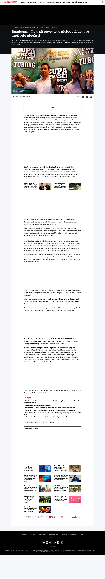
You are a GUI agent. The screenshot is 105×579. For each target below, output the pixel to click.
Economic (33, 2)
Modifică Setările (52, 538)
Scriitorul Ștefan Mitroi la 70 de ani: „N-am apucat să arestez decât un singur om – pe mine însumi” (31, 185)
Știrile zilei (25, 2)
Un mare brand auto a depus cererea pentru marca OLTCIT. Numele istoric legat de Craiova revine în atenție (31, 509)
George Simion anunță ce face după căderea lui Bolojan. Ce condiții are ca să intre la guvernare (61, 477)
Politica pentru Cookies (39, 534)
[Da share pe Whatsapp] (91, 97)
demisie (37, 422)
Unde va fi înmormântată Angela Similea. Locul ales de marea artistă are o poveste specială (30, 488)
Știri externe (50, 2)
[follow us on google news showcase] (41, 517)
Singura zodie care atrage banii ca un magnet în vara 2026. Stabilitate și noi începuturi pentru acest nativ (60, 498)
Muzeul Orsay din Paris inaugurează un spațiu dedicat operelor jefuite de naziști (60, 468)
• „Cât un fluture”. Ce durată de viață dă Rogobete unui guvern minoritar (46, 417)
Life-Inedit (66, 2)
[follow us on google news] (29, 517)
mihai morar (44, 422)
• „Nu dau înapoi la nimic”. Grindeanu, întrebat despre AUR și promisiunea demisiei (49, 407)
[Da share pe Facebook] (83, 97)
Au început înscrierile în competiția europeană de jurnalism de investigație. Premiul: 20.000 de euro (30, 468)
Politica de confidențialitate (68, 534)
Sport (85, 2)
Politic (41, 2)
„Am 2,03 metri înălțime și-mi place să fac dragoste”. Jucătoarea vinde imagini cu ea (61, 488)
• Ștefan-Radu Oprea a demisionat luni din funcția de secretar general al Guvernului (50, 410)
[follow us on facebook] (75, 517)
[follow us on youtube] (52, 517)
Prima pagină (14, 27)
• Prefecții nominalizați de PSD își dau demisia (38, 405)
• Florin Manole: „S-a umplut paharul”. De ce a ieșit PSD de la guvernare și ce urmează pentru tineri (52, 413)
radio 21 (52, 422)
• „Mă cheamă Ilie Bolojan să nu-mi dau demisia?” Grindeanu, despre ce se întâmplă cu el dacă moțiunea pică (51, 401)
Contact (81, 534)
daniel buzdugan (29, 422)
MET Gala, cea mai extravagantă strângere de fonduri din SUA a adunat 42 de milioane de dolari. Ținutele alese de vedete (61, 185)
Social (58, 2)
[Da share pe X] (87, 97)
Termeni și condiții (53, 534)
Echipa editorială (26, 534)
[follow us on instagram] (64, 517)
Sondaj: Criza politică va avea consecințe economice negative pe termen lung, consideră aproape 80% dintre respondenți (30, 477)
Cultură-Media (76, 2)
